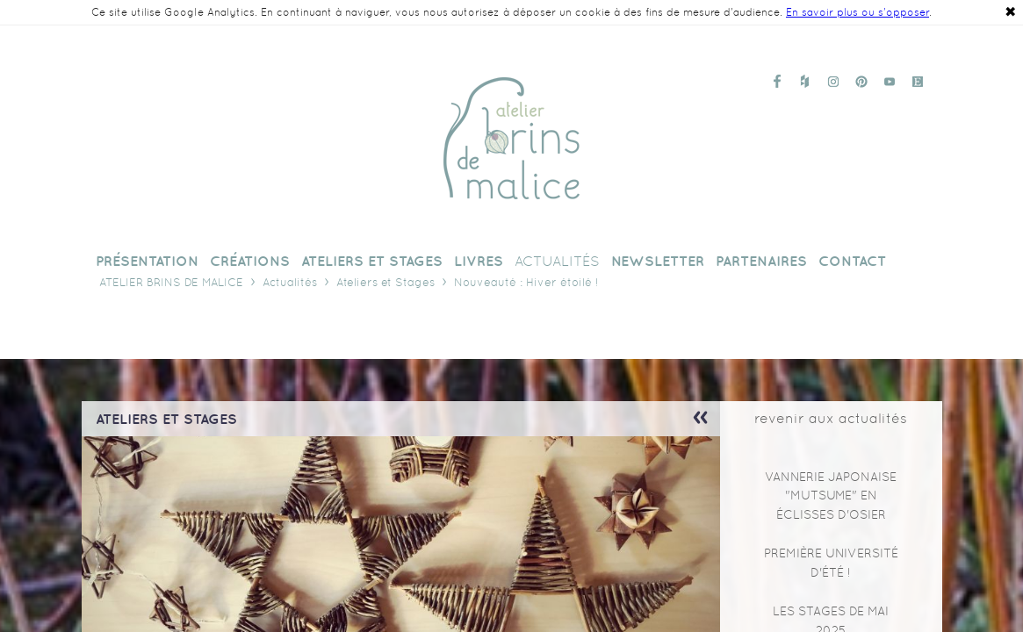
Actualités (290, 282)
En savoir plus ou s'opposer (857, 12)
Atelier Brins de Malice (171, 282)
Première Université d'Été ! (831, 562)
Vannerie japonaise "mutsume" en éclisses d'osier (831, 495)
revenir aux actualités (830, 418)
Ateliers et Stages (385, 282)
